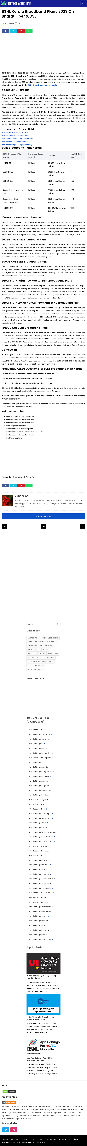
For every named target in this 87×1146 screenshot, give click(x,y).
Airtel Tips (32, 646)
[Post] (43, 964)
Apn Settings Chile (38, 823)
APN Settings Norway (39, 897)
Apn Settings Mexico (39, 921)
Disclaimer (25, 1139)
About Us (14, 1139)
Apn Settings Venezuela (41, 888)
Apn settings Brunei (39, 935)
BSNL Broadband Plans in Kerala (42, 85)
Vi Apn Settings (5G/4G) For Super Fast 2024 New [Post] (42, 977)
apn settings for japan (40, 795)
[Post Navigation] (43, 526)
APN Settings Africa (39, 846)
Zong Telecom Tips (36, 666)
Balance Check (46, 646)
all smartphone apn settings (40, 662)
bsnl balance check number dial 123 (16, 141)
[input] (43, 624)
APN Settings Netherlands (41, 893)
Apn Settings (35, 762)
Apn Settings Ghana (39, 916)
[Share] (5, 31)
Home (5, 1139)
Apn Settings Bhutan (39, 860)
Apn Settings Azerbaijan (41, 813)
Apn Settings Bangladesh (41, 771)
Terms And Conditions (68, 1139)
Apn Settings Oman (39, 925)
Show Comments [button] (43, 516)
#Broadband (19, 477)
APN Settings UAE (37, 855)
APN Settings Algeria (39, 799)
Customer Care (34, 658)
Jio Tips (42, 654)
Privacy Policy (50, 1139)
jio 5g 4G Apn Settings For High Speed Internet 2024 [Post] (41, 1018)
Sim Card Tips (34, 650)
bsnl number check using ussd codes (17, 138)
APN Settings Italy (38, 804)
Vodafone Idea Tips (36, 670)
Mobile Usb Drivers (36, 642)
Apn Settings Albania (39, 781)
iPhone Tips (53, 654)
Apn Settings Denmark (40, 748)
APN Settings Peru (38, 809)
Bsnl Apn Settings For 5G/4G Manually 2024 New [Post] (40, 1059)
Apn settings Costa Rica (41, 939)
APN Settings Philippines (41, 758)
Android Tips (33, 638)
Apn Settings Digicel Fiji (40, 911)
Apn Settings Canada (40, 739)
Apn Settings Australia (40, 734)
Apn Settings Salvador (40, 874)
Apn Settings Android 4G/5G (34, 1142)
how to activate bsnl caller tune (15, 135)
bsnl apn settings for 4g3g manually (17, 144)
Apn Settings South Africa (42, 841)
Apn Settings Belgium (40, 786)
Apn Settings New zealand (42, 837)
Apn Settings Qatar (39, 869)
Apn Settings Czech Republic (43, 832)
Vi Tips (45, 650)
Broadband (49, 658)
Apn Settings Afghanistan (42, 753)
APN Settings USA (38, 730)
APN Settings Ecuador (40, 851)
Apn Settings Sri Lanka (40, 790)
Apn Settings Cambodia (41, 818)
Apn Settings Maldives (40, 865)
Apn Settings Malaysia (40, 776)
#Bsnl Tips (30, 477)
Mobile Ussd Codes (50, 638)
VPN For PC (52, 642)
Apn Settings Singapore (41, 883)
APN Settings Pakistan (40, 902)
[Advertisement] (43, 54)
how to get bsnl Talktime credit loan (17, 132)
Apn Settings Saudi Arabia (42, 879)
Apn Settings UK (37, 744)
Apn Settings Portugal (40, 930)
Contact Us (37, 1139)
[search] (57, 624)
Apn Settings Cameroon (41, 907)
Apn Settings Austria (39, 767)
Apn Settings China (39, 827)
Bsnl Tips (32, 654)
